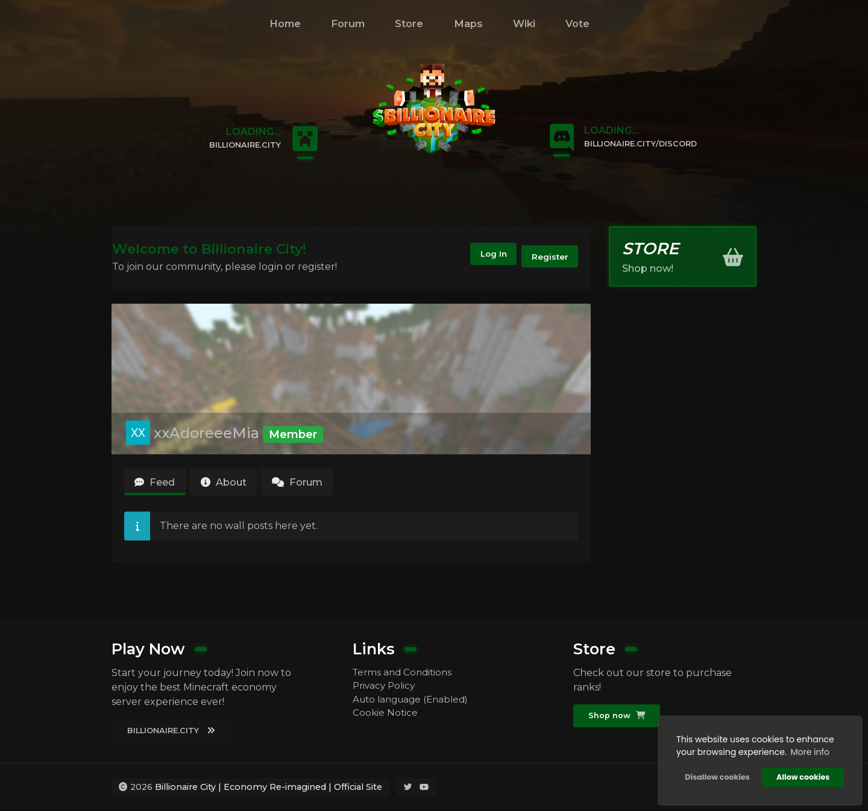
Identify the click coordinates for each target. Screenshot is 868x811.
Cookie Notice (386, 714)
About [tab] (234, 484)
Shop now (618, 715)
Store (409, 23)
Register (547, 257)
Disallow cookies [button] (715, 775)
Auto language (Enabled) (414, 700)
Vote (577, 23)
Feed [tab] (158, 484)
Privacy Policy (386, 685)
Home (285, 23)
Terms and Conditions (405, 671)
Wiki (524, 23)
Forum (348, 23)
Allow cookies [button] (801, 775)
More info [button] (808, 750)
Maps (468, 23)
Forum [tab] (317, 484)
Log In (482, 257)
